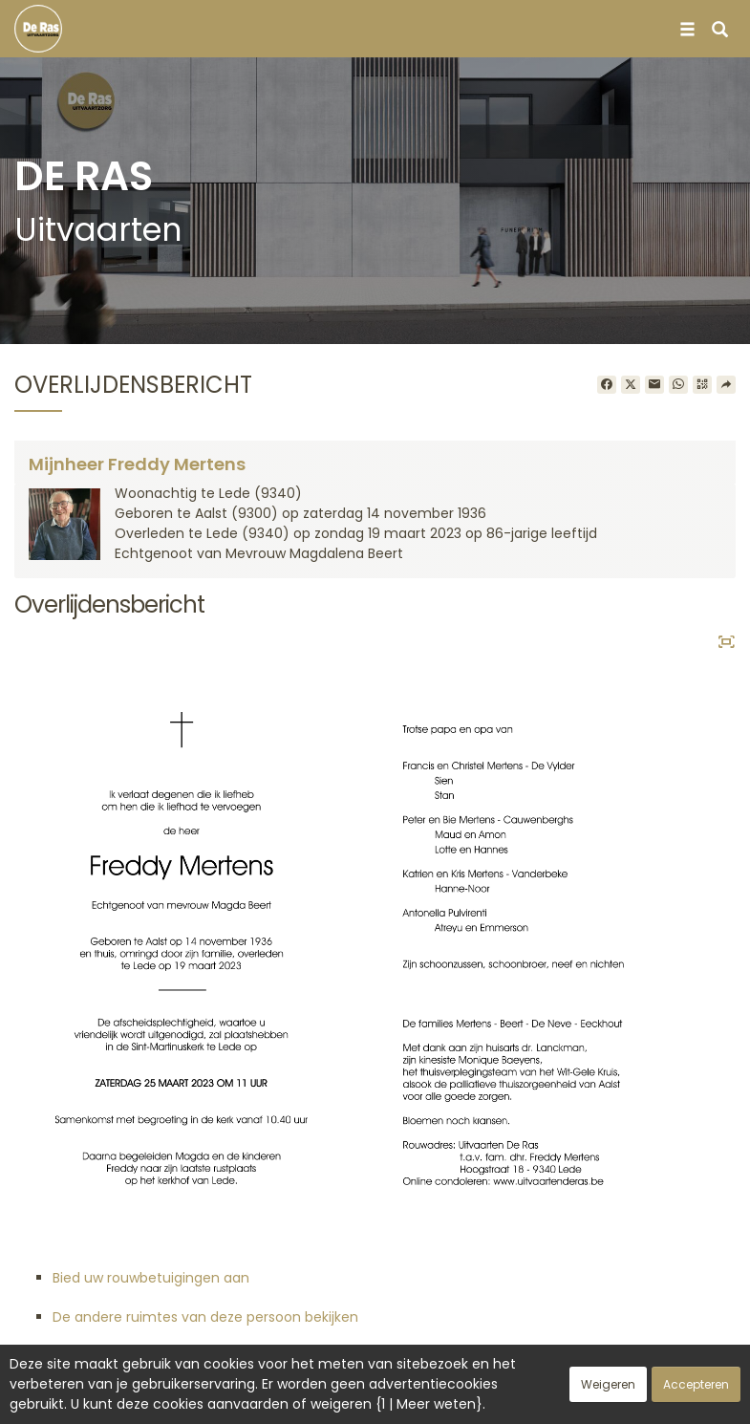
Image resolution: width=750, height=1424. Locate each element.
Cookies (452, 1399)
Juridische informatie (564, 1399)
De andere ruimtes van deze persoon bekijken (205, 1317)
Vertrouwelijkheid (354, 1399)
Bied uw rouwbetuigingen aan (151, 1277)
